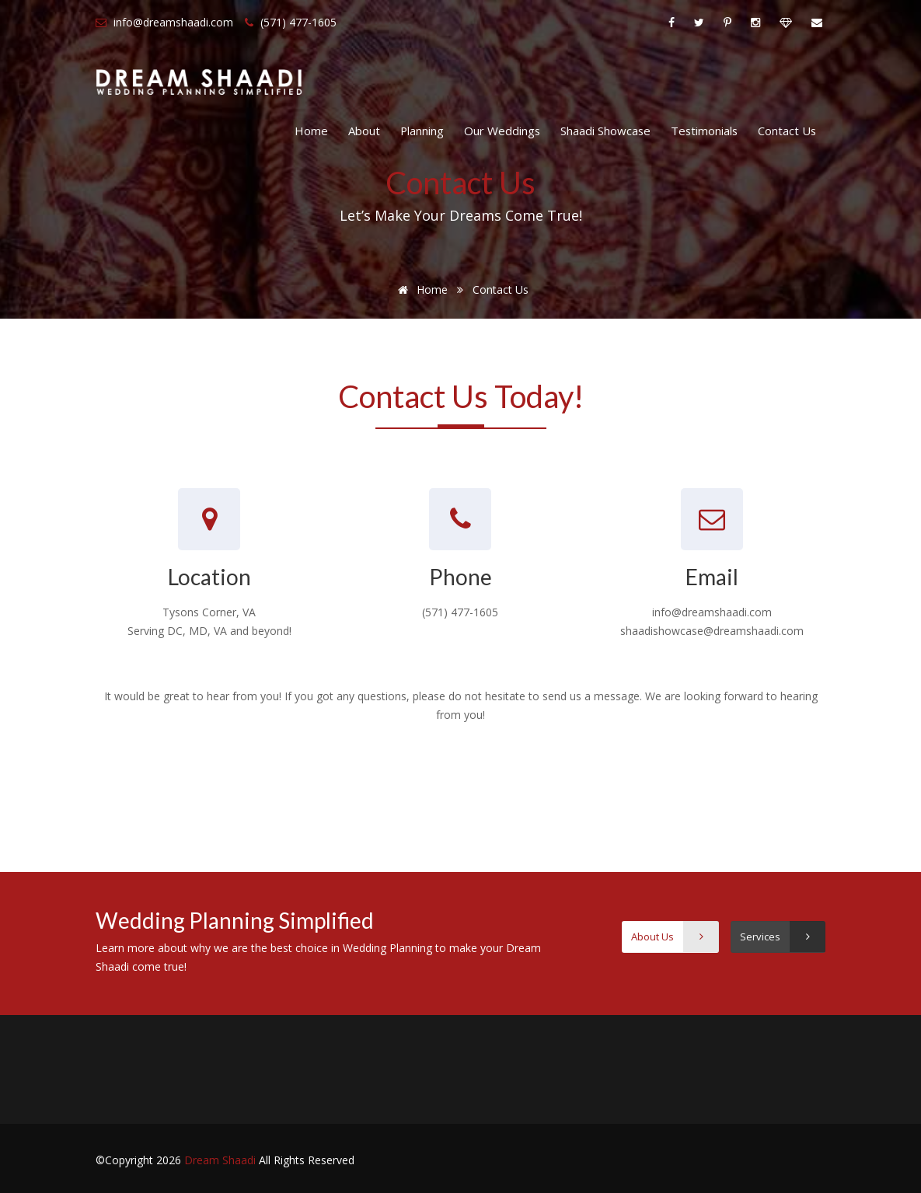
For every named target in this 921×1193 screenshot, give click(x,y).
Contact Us (787, 130)
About (364, 130)
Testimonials (704, 130)
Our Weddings (502, 130)
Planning (422, 130)
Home (311, 130)
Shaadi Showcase (605, 130)
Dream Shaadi (221, 1160)
